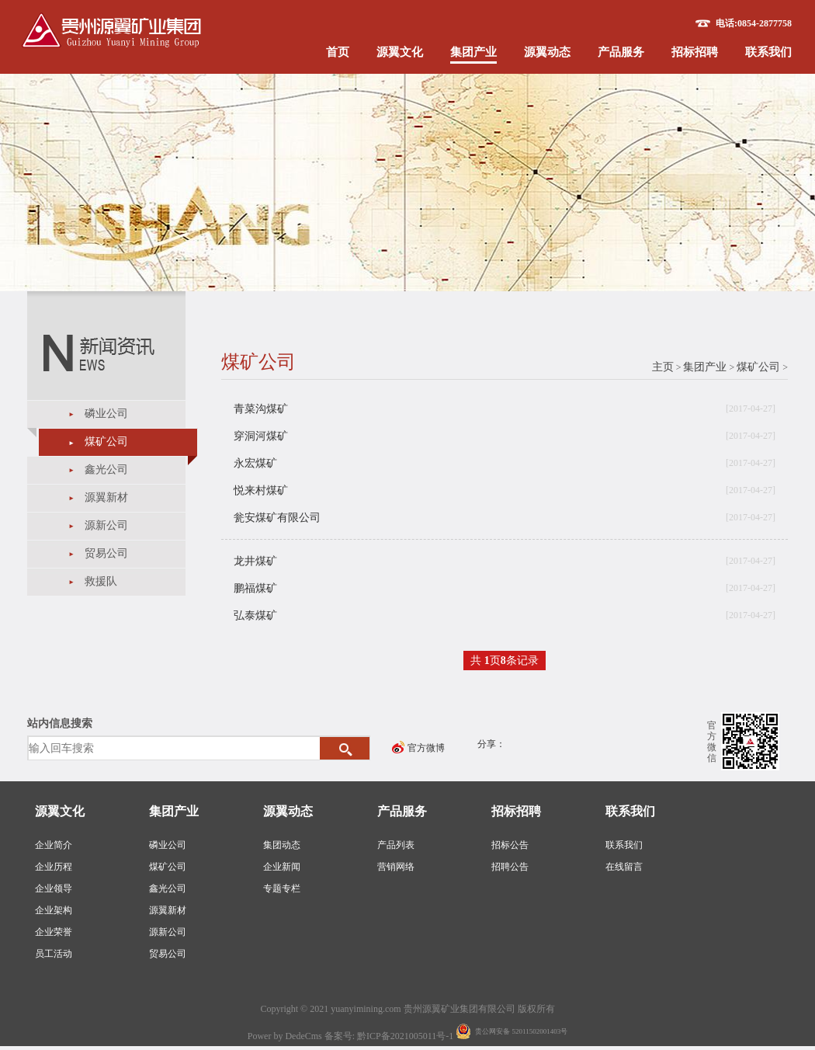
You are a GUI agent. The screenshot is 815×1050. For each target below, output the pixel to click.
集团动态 (281, 845)
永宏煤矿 (255, 463)
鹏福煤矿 (255, 588)
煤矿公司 (106, 441)
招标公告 (510, 845)
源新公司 (106, 525)
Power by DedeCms (285, 1036)
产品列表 (395, 845)
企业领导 (53, 888)
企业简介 (53, 845)
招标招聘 (694, 52)
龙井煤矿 (255, 561)
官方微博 (426, 747)
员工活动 (53, 953)
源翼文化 (399, 52)
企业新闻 (281, 866)
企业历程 (53, 866)
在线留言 (624, 866)
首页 (337, 52)
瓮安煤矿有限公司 (277, 517)
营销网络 (395, 866)
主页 (663, 367)
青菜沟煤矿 (261, 409)
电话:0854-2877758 (754, 23)
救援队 (101, 581)
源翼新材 (106, 497)
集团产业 (473, 52)
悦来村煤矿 (261, 490)
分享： (491, 744)
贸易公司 (106, 553)
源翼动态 (547, 52)
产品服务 (621, 52)
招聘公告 (510, 866)
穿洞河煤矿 (261, 436)
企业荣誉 (53, 932)
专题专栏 (281, 888)
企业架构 (53, 910)
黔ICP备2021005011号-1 (406, 1036)
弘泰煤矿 (255, 615)
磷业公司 (106, 413)
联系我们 (768, 52)
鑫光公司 (106, 469)
